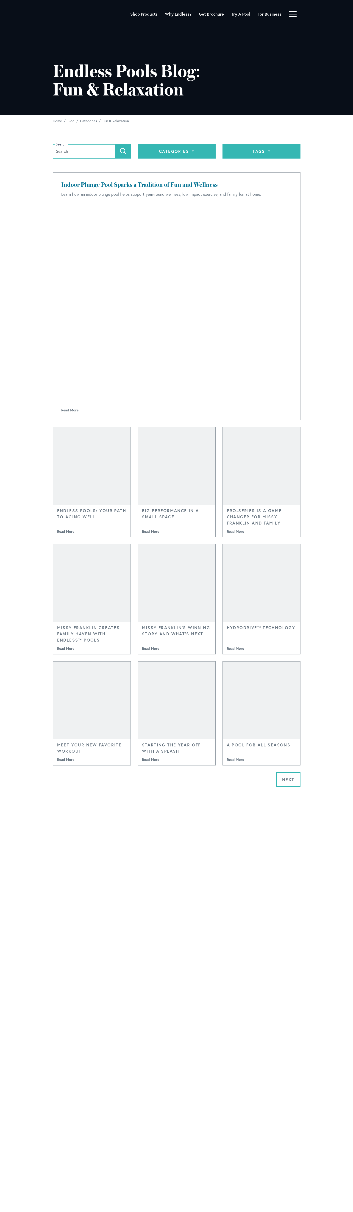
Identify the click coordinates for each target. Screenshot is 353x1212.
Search (61, 144)
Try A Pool (240, 14)
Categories (175, 151)
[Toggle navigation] (292, 14)
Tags (260, 151)
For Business (269, 14)
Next (288, 779)
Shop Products (144, 14)
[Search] (123, 151)
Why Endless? (178, 14)
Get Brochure (211, 14)
